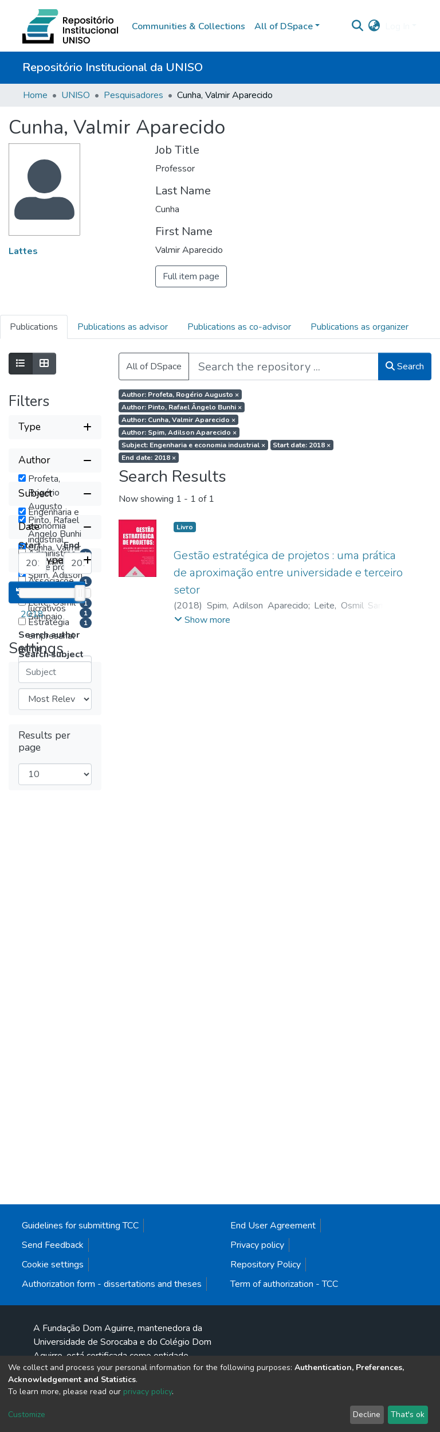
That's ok (408, 1414)
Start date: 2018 (302, 445)
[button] (374, 26)
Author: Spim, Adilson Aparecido (179, 432)
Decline (366, 1414)
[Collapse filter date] (55, 919)
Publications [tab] (34, 327)
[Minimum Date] (32, 955)
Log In (397, 26)
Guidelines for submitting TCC (80, 1323)
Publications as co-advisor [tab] (239, 327)
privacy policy (147, 1391)
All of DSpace (154, 366)
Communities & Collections (188, 26)
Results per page (44, 1226)
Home (35, 95)
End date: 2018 (148, 457)
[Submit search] (358, 26)
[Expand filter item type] (55, 1044)
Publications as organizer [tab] (359, 327)
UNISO (75, 95)
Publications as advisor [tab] (122, 327)
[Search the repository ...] (283, 366)
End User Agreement (273, 1323)
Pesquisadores (133, 95)
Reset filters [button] (47, 1076)
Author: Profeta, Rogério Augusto (180, 394)
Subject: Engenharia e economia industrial (193, 445)
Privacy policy (257, 1342)
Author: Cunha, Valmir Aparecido (178, 419)
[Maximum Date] (78, 955)
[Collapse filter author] (55, 460)
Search (405, 366)
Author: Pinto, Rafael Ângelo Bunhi (181, 407)
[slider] (79, 985)
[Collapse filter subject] (55, 704)
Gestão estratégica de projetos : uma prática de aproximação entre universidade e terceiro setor (288, 573)
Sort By (35, 1157)
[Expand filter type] (55, 427)
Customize (26, 1414)
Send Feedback (53, 1342)
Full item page (191, 276)
